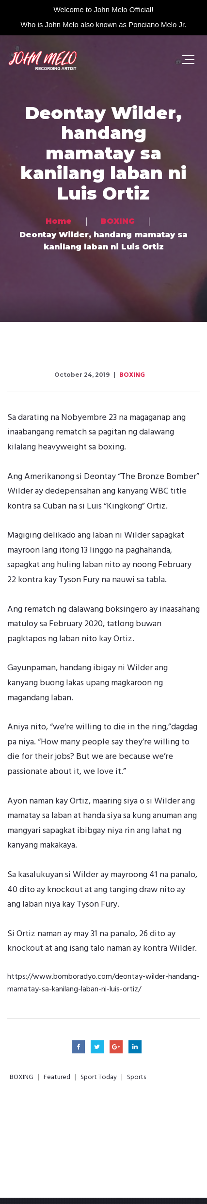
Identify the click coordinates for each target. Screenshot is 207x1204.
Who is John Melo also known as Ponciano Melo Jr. (104, 24)
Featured (57, 1077)
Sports (136, 1077)
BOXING (132, 375)
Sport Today (98, 1077)
